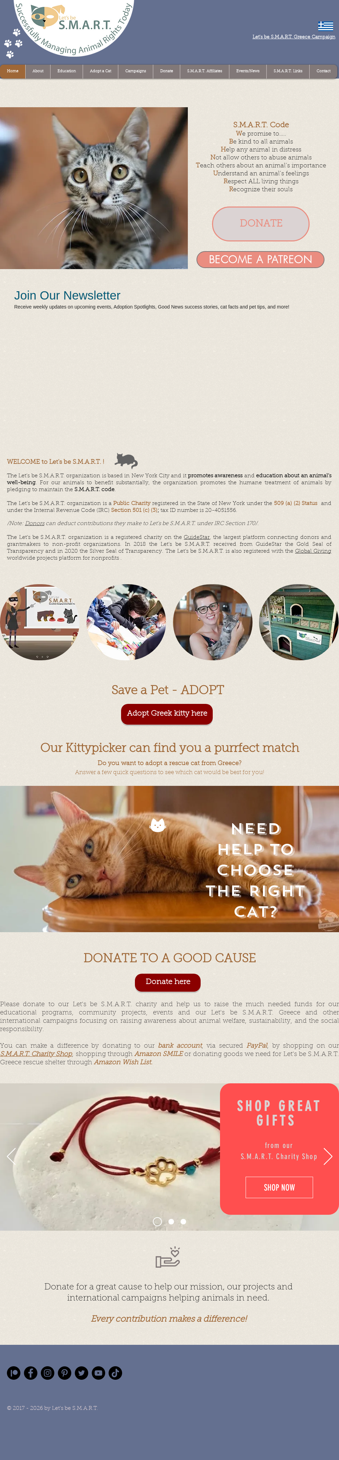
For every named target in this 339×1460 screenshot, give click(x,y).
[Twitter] (81, 1373)
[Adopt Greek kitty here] (167, 714)
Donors (34, 523)
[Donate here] (168, 983)
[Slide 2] (171, 1221)
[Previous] (11, 1157)
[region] (40, 622)
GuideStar (197, 537)
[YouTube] (98, 1373)
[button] (94, 188)
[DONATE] (261, 223)
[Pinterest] (64, 1373)
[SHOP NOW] (279, 1187)
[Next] (328, 1157)
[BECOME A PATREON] (260, 259)
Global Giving (313, 551)
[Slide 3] (183, 1221)
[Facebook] (30, 1373)
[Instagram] (47, 1373)
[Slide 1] (157, 1221)
